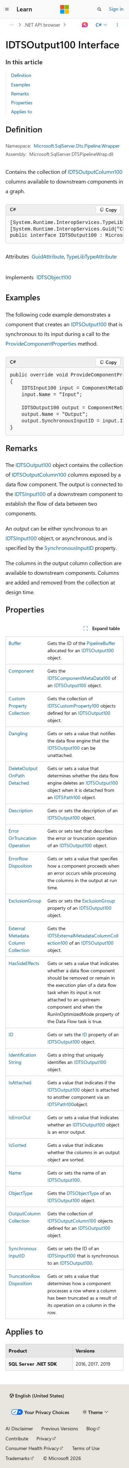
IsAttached (20, 1082)
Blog (91, 1428)
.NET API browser (42, 24)
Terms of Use (85, 1448)
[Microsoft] (64, 9)
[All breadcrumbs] (12, 24)
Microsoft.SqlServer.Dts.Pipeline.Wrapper (77, 145)
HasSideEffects (24, 963)
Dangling (18, 733)
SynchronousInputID (69, 547)
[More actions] (117, 24)
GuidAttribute (48, 256)
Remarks (20, 93)
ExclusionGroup (25, 900)
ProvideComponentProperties (41, 343)
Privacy (44, 1438)
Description (21, 810)
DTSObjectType (83, 1193)
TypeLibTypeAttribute (91, 256)
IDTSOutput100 (89, 324)
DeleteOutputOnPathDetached (23, 775)
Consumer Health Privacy (32, 1448)
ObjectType (20, 1193)
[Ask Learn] (85, 24)
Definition (21, 75)
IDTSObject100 (53, 277)
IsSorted (17, 1145)
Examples (20, 84)
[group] (64, 229)
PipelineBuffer (101, 643)
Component (21, 670)
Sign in (116, 9)
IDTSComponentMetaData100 (78, 678)
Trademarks (18, 1458)
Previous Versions (59, 1428)
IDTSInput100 (30, 493)
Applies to (21, 111)
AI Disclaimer (19, 1428)
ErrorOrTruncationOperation (22, 838)
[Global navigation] (7, 9)
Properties (21, 102)
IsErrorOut (20, 1117)
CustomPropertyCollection (19, 705)
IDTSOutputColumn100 (95, 171)
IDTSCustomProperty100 (73, 705)
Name (15, 1172)
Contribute (17, 1438)
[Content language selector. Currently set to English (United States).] (37, 1395)
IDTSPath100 (67, 797)
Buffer (15, 643)
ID (11, 1034)
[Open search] (99, 9)
